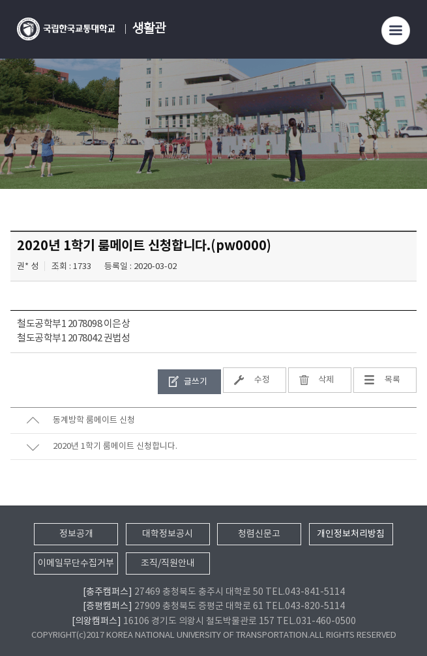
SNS (408, 141)
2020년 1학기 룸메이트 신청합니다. (115, 446)
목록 (392, 380)
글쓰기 (195, 382)
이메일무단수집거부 (76, 563)
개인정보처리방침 (351, 534)
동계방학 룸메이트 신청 (94, 420)
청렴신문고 (259, 534)
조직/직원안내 (168, 563)
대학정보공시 (167, 534)
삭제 (326, 380)
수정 (262, 380)
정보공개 (76, 534)
